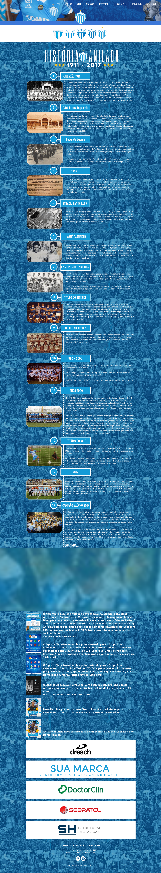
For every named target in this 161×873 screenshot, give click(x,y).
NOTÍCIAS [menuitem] (68, 4)
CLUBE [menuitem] (79, 4)
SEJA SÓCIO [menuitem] (90, 4)
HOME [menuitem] (58, 4)
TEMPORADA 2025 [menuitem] (105, 4)
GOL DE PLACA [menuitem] (122, 4)
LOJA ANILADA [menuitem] (137, 4)
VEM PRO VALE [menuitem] (152, 4)
